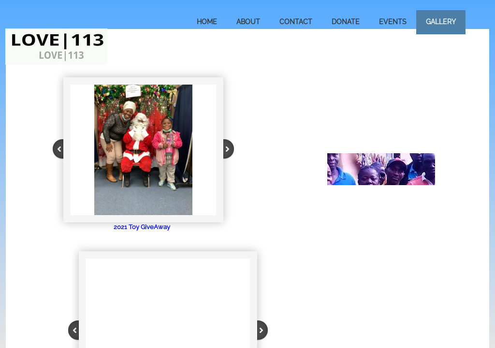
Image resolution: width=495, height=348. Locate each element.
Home (207, 22)
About (248, 22)
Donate (346, 22)
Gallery (441, 22)
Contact (295, 22)
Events (393, 22)
